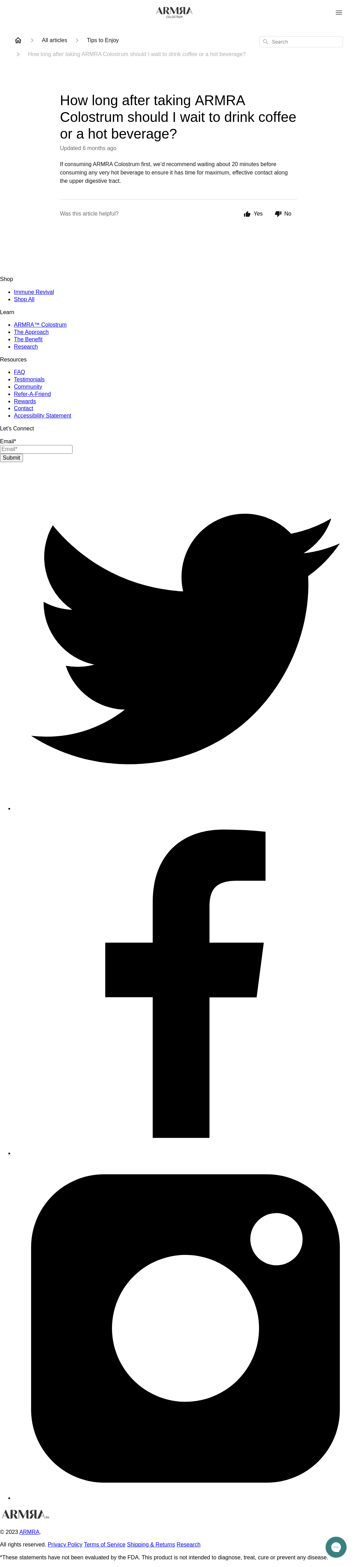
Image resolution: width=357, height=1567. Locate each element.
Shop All (24, 299)
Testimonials (29, 379)
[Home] (18, 40)
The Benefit (28, 339)
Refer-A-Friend (32, 394)
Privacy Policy (65, 1544)
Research (26, 347)
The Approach (31, 332)
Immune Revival (34, 292)
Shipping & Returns (151, 1544)
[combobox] (301, 41)
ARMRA (29, 1532)
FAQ (19, 372)
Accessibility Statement (42, 416)
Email (8, 441)
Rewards (25, 401)
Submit (11, 458)
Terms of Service (105, 1544)
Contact (23, 408)
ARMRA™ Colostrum (40, 325)
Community (28, 387)
